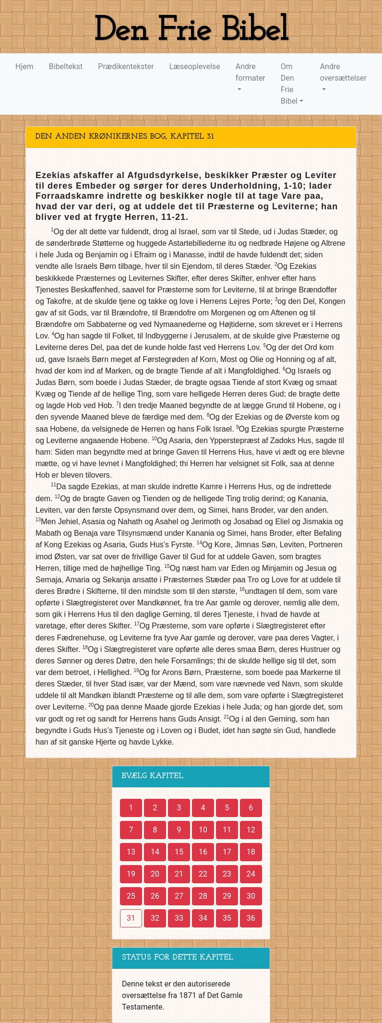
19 (131, 874)
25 (131, 896)
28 (203, 896)
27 (179, 896)
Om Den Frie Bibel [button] (289, 84)
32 (155, 918)
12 (251, 829)
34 (203, 918)
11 (227, 829)
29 (227, 896)
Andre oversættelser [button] (343, 72)
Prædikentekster (126, 66)
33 (179, 918)
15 (179, 851)
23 (227, 874)
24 (251, 874)
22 (203, 874)
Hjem (24, 66)
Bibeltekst (66, 66)
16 (203, 851)
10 (203, 829)
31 (131, 918)
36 (251, 918)
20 (155, 874)
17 (227, 851)
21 (179, 874)
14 (155, 851)
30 (251, 896)
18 (251, 851)
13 (131, 851)
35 (227, 918)
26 (155, 896)
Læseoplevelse (194, 66)
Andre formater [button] (250, 72)
